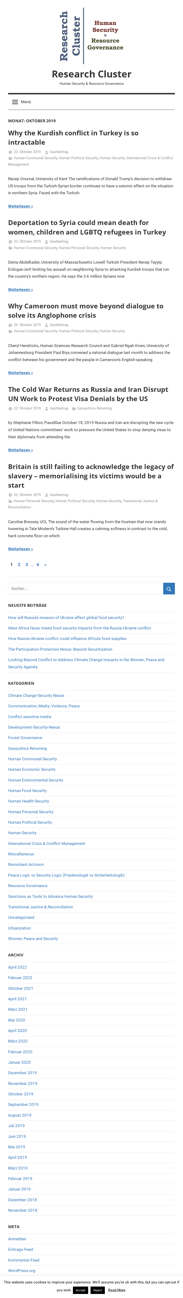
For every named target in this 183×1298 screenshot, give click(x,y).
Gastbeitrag (59, 152)
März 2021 (18, 1009)
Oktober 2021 (20, 988)
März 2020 (18, 1041)
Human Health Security (28, 801)
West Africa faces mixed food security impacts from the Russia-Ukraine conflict (79, 628)
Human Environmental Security (35, 780)
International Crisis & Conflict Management (46, 843)
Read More (116, 1290)
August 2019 (19, 1115)
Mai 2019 (16, 1147)
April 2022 (17, 967)
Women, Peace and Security (33, 938)
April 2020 (17, 1030)
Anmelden (17, 1239)
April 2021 (17, 998)
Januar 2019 (19, 1189)
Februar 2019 (20, 1178)
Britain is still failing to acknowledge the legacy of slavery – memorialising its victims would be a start (91, 476)
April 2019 (17, 1157)
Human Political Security (78, 158)
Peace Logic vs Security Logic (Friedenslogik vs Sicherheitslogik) (66, 875)
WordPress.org (22, 1270)
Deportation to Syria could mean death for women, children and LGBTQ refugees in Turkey (87, 227)
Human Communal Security (35, 158)
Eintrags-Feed (20, 1249)
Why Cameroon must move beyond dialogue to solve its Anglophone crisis (85, 310)
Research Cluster (92, 73)
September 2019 (23, 1104)
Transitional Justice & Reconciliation (40, 907)
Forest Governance (25, 737)
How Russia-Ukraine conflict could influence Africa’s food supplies (67, 638)
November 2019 (22, 1083)
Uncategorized (21, 917)
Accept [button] (80, 1290)
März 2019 (18, 1168)
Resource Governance (27, 885)
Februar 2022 (20, 977)
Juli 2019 (16, 1125)
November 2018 (22, 1210)
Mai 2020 (16, 1020)
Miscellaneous (21, 854)
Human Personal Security (79, 248)
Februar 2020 (20, 1051)
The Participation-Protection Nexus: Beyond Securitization (60, 649)
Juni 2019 (17, 1136)
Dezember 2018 (22, 1199)
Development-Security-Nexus (34, 727)
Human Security (112, 158)
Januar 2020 (19, 1062)
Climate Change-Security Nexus (36, 695)
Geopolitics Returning (94, 408)
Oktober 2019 (20, 1094)
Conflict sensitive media (29, 716)
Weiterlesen (19, 206)
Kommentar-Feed (24, 1260)
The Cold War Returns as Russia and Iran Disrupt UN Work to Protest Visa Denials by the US (88, 394)
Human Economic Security (32, 769)
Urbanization (19, 928)
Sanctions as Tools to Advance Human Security (50, 896)
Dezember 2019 (22, 1072)
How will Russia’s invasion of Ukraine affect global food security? (66, 617)
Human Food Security (27, 790)
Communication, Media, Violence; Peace (44, 706)
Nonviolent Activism (26, 864)
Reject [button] (97, 1290)
